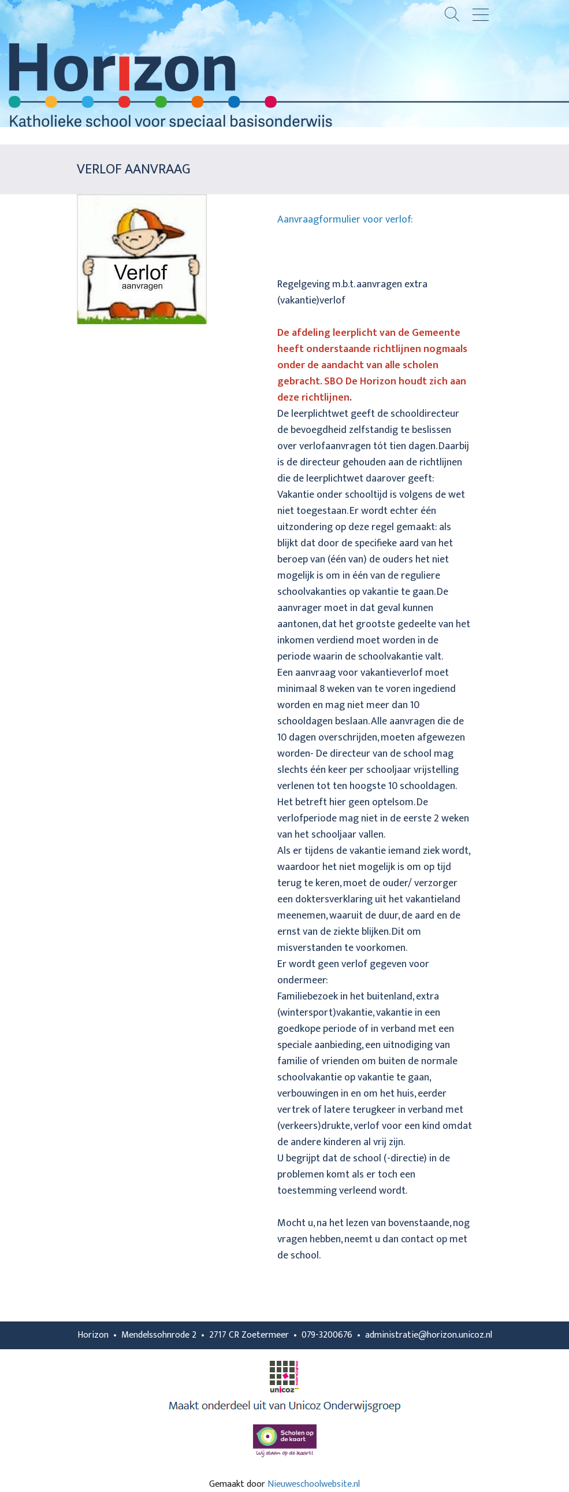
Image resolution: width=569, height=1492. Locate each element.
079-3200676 (327, 1335)
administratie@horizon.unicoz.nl (428, 1335)
